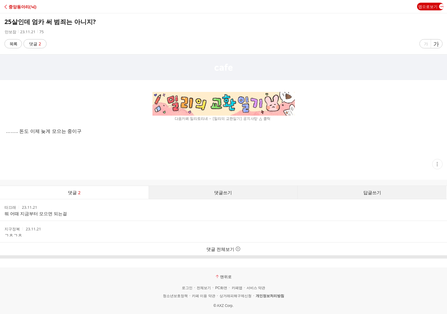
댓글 (35, 44)
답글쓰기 (372, 192)
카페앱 (237, 288)
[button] (30, 6)
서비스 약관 (255, 288)
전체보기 (204, 288)
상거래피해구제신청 (235, 296)
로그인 (187, 288)
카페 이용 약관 (203, 296)
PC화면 (221, 288)
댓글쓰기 (223, 192)
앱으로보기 (431, 6)
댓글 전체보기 (223, 249)
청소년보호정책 (175, 296)
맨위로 (224, 276)
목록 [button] (13, 44)
